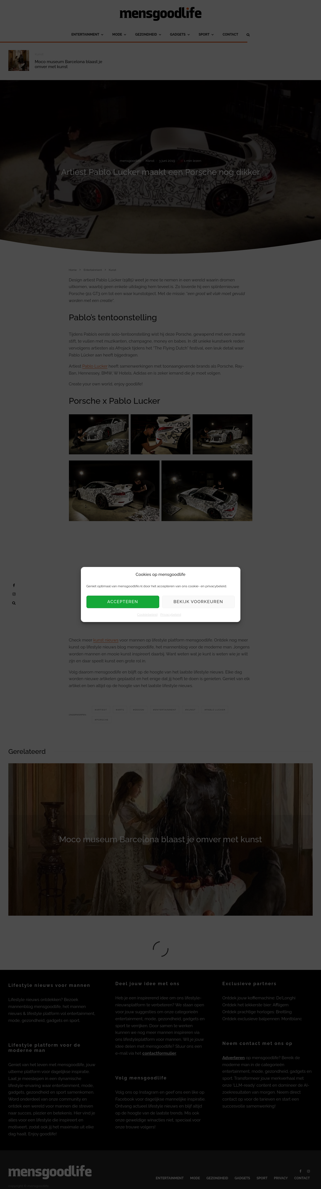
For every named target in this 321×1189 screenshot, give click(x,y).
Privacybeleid (170, 614)
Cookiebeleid (147, 614)
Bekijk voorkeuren (198, 602)
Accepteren (122, 602)
